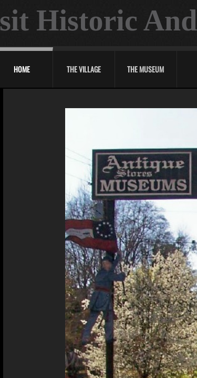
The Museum (145, 69)
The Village (84, 69)
